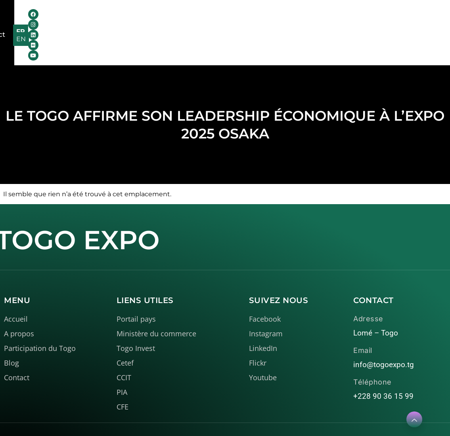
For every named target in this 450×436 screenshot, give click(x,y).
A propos (115, 19)
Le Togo (167, 19)
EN (424, 20)
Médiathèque (226, 19)
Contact (309, 19)
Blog (275, 19)
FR (406, 20)
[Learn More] (414, 419)
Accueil (69, 19)
